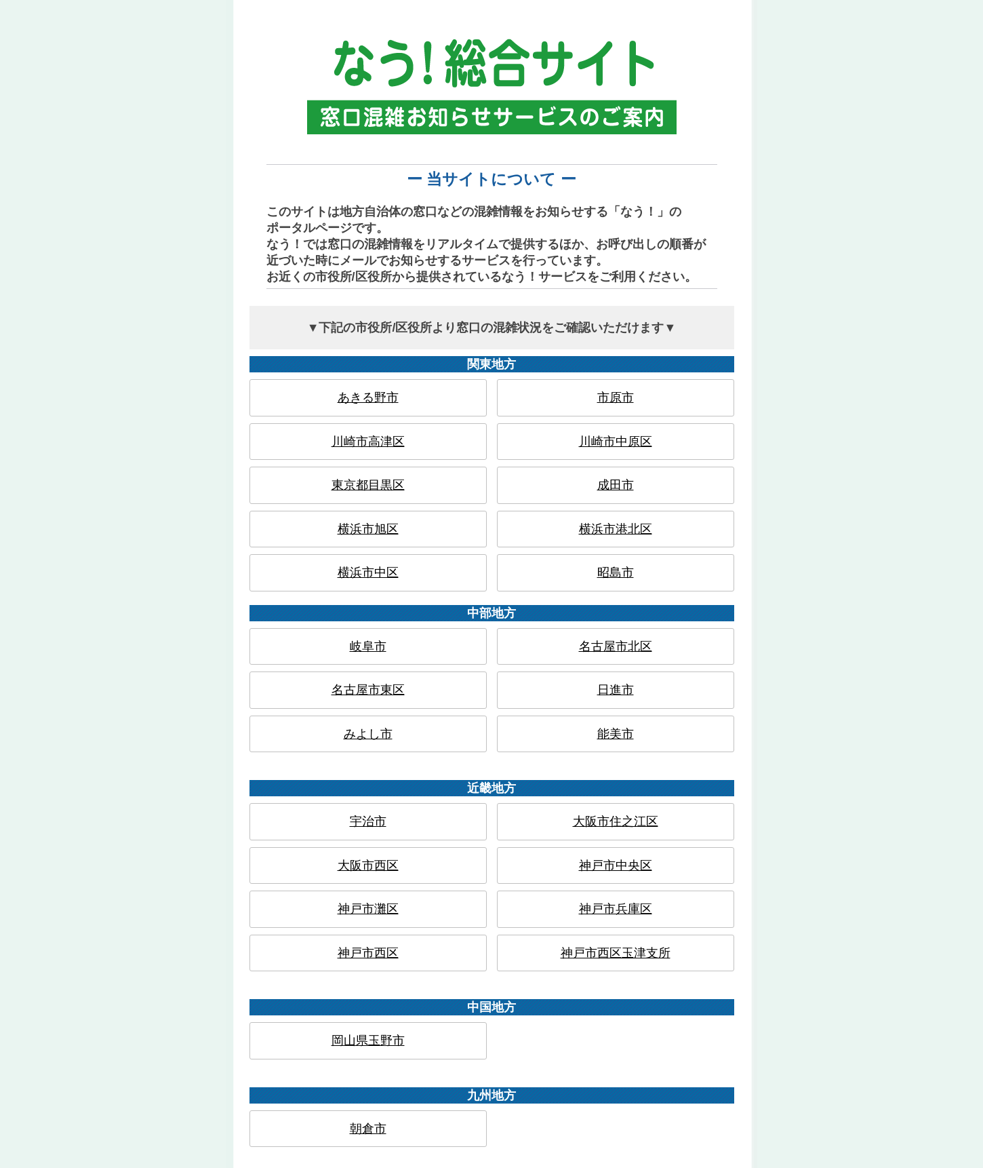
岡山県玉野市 (368, 1040)
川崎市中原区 (615, 441)
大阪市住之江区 (615, 821)
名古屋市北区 (615, 646)
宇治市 (368, 821)
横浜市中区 (368, 572)
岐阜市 (368, 646)
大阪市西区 (368, 865)
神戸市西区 (368, 953)
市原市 (615, 397)
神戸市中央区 (615, 865)
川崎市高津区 (368, 441)
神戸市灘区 (368, 909)
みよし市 (368, 734)
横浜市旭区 (368, 529)
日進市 (615, 690)
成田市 (615, 485)
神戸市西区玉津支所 (615, 953)
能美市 (615, 734)
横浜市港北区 (615, 529)
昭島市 (615, 572)
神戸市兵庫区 (615, 909)
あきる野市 (368, 397)
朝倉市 (368, 1128)
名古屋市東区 (368, 690)
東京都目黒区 (368, 485)
